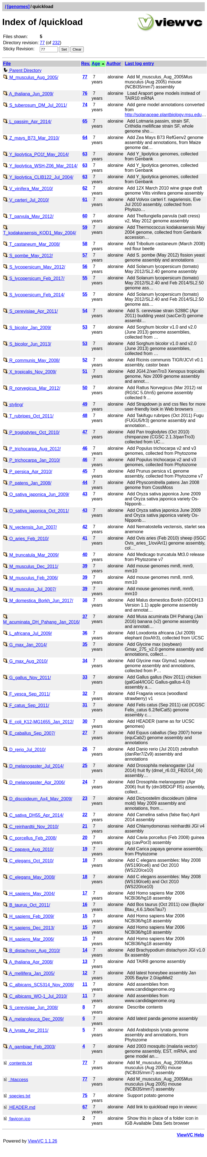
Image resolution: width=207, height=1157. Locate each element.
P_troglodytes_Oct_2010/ (31, 432)
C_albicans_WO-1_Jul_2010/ (35, 996)
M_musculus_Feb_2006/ (30, 577)
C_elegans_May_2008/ (29, 877)
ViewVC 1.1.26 (42, 1141)
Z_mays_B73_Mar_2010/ (31, 138)
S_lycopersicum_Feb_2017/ (34, 278)
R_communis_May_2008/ (31, 360)
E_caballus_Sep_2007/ (29, 733)
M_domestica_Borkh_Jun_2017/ (38, 600)
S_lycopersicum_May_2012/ (34, 267)
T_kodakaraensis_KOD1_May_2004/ (39, 230)
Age (96, 63)
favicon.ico (16, 1118)
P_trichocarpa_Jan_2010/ (31, 460)
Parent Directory (22, 70)
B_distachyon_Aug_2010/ (31, 950)
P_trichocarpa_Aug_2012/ (32, 448)
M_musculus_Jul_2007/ (29, 589)
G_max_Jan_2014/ (25, 644)
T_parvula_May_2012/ (28, 216)
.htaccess (15, 1079)
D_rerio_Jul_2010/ (24, 749)
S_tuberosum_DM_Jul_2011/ (35, 105)
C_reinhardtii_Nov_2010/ (30, 826)
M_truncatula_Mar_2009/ (31, 555)
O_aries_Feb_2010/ (26, 538)
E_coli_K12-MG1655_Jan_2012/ (38, 721)
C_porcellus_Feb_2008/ (29, 838)
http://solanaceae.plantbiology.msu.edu (163, 114)
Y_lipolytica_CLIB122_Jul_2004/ (38, 177)
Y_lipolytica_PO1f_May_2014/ (36, 154)
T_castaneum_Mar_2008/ (31, 244)
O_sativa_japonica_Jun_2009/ (36, 494)
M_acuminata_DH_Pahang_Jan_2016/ (41, 619)
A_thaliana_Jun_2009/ (28, 93)
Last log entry (139, 63)
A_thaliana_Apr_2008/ (28, 962)
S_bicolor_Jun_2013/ (27, 344)
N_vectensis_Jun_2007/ (30, 527)
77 (42, 42)
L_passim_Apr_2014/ (27, 121)
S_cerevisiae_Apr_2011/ (30, 311)
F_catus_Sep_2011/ (26, 705)
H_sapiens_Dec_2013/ (28, 927)
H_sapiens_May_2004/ (29, 893)
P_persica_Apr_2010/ (27, 471)
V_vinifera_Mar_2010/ (28, 188)
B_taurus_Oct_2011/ (26, 905)
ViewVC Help (190, 1135)
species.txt (16, 1096)
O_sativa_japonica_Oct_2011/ (36, 510)
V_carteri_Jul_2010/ (26, 200)
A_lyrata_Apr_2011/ (25, 1030)
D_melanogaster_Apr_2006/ (34, 782)
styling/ (13, 404)
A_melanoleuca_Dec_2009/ (33, 1019)
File (7, 63)
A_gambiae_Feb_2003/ (29, 1046)
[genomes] (18, 6)
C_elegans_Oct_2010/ (28, 860)
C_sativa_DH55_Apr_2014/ (33, 815)
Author (113, 63)
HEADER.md (19, 1107)
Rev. (85, 63)
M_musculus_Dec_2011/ (30, 566)
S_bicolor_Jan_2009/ (27, 327)
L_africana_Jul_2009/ (27, 633)
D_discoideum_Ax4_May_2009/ (37, 798)
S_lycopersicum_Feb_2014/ (34, 294)
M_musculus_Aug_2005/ (30, 77)
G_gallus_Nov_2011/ (27, 677)
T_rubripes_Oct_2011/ (28, 416)
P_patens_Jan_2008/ (27, 483)
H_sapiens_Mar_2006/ (28, 939)
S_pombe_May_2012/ (28, 255)
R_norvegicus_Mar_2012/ (31, 388)
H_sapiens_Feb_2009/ (28, 916)
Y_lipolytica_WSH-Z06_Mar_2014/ (40, 165)
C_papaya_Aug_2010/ (28, 849)
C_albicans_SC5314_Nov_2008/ (38, 984)
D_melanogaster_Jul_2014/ (33, 766)
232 (56, 42)
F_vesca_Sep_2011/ (26, 694)
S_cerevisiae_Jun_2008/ (30, 1007)
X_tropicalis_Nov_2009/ (29, 371)
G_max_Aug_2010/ (25, 661)
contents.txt (17, 1063)
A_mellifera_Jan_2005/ (29, 973)
